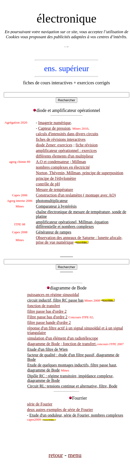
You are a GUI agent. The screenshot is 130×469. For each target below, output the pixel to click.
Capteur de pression (54, 128)
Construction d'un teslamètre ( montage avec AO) (76, 195)
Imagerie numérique (54, 123)
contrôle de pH (48, 184)
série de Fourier (39, 404)
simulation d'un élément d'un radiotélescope (62, 338)
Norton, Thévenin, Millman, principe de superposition (79, 173)
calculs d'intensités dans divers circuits (67, 134)
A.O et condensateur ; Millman (61, 162)
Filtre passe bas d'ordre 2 (47, 317)
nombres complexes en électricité (63, 167)
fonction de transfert (43, 306)
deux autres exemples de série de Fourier (60, 409)
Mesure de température (54, 189)
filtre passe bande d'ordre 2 (49, 322)
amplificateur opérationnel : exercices (66, 150)
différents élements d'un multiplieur (64, 156)
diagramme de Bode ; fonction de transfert (62, 344)
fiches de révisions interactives (61, 139)
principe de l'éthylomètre (56, 178)
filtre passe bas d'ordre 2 (47, 311)
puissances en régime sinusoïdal (53, 294)
